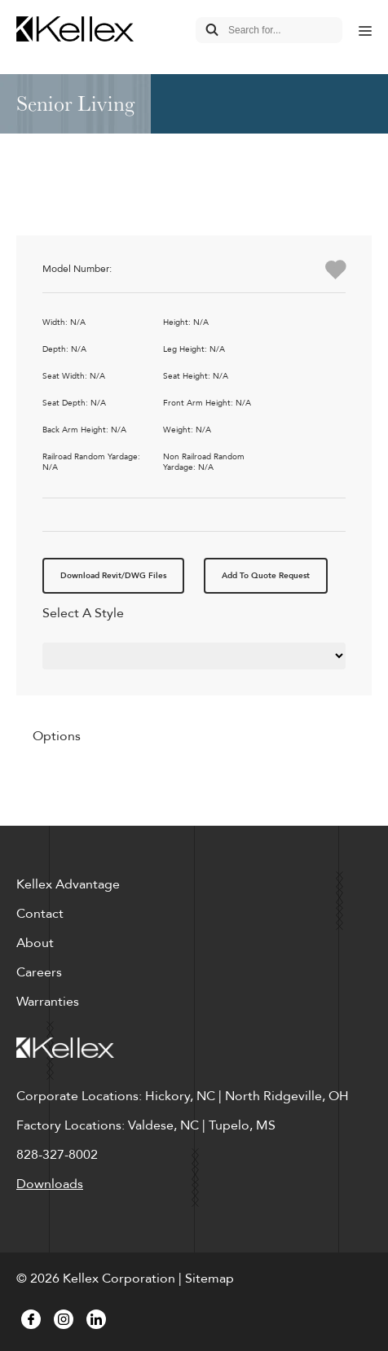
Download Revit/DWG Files (113, 575)
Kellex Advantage (68, 884)
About (35, 943)
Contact (40, 914)
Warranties (47, 1002)
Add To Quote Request (266, 575)
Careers (39, 972)
